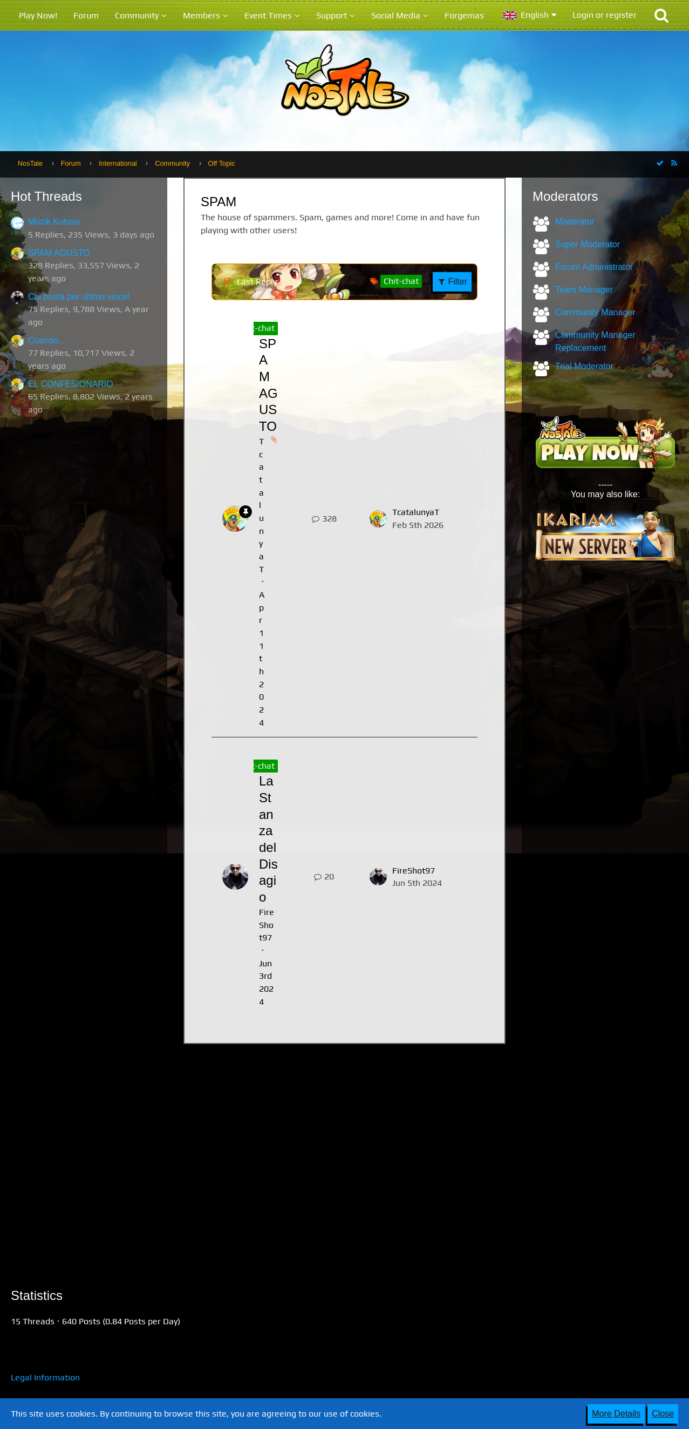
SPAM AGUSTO (59, 253)
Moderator (575, 221)
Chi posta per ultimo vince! (79, 296)
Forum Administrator (594, 267)
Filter (452, 281)
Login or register (604, 15)
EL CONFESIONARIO (70, 384)
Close (663, 1413)
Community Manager (595, 312)
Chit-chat (257, 328)
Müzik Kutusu (54, 221)
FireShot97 (266, 925)
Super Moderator (587, 244)
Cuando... (46, 340)
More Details (616, 1413)
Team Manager (584, 289)
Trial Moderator (584, 366)
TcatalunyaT (415, 512)
